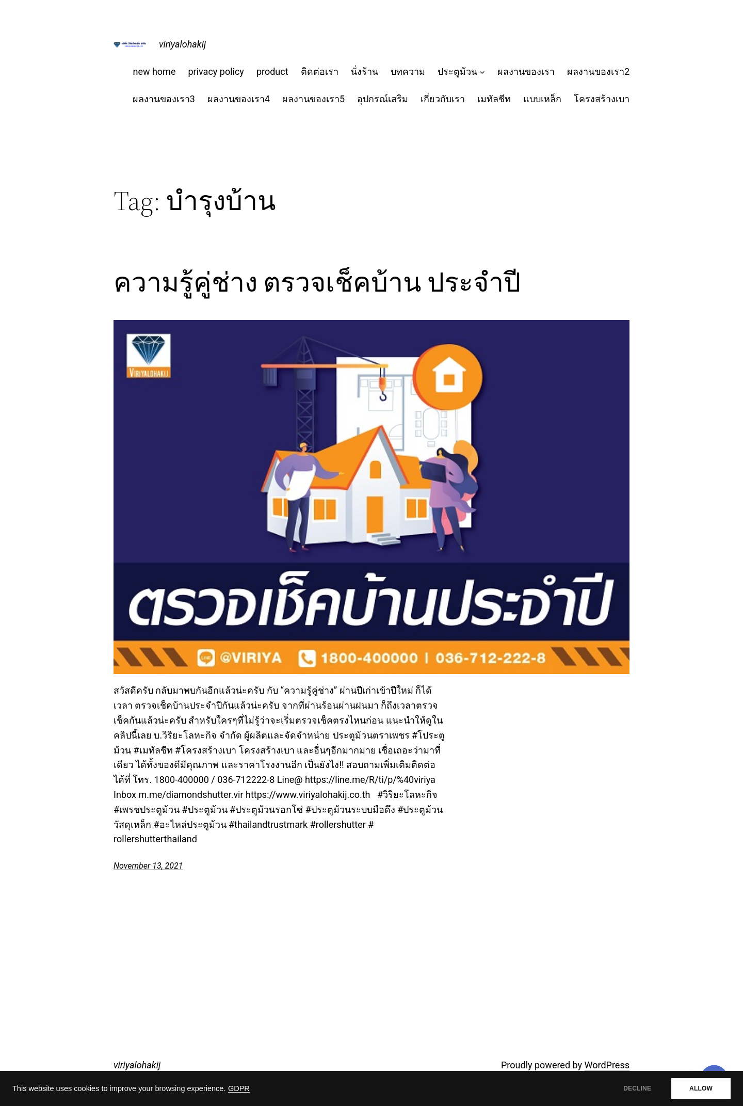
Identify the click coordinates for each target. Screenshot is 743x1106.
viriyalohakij (182, 44)
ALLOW (701, 1088)
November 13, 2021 (148, 866)
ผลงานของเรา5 (313, 98)
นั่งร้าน (364, 71)
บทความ (408, 71)
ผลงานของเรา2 (598, 71)
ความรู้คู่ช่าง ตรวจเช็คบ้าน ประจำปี (317, 282)
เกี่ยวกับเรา (443, 98)
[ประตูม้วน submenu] (482, 72)
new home (154, 71)
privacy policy (216, 71)
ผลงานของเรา (526, 71)
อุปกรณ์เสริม (382, 98)
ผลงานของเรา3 (164, 98)
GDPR (239, 1088)
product (272, 71)
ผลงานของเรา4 (238, 98)
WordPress (607, 1065)
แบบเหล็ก (542, 98)
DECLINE (637, 1088)
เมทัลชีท (494, 98)
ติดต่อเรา (319, 71)
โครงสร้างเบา (601, 98)
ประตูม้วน (457, 71)
